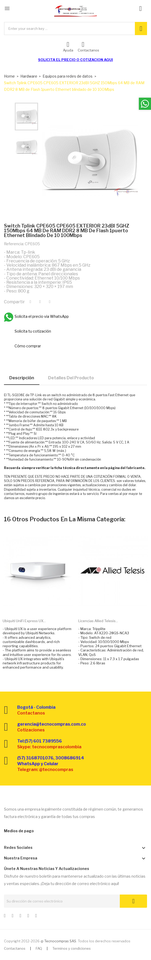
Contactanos (14, 948)
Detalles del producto (71, 377)
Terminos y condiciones (71, 948)
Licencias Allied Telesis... (98, 621)
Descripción (21, 377)
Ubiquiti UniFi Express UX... (24, 621)
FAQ (39, 948)
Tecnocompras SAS (60, 941)
